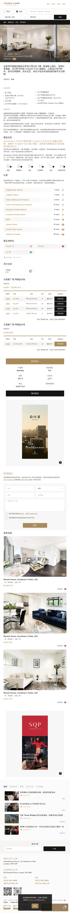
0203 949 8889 (42, 880)
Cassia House (31, 344)
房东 (58, 4)
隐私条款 (21, 513)
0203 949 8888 (27, 480)
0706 (8, 309)
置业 (48, 4)
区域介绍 (62, 821)
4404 (8, 344)
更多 (64, 4)
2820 (8, 304)
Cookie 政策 (32, 513)
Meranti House (31, 299)
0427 (8, 313)
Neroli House (32, 313)
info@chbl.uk (9, 480)
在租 (14, 59)
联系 (53, 319)
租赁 (53, 4)
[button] (48, 4)
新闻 (63, 798)
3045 (8, 299)
